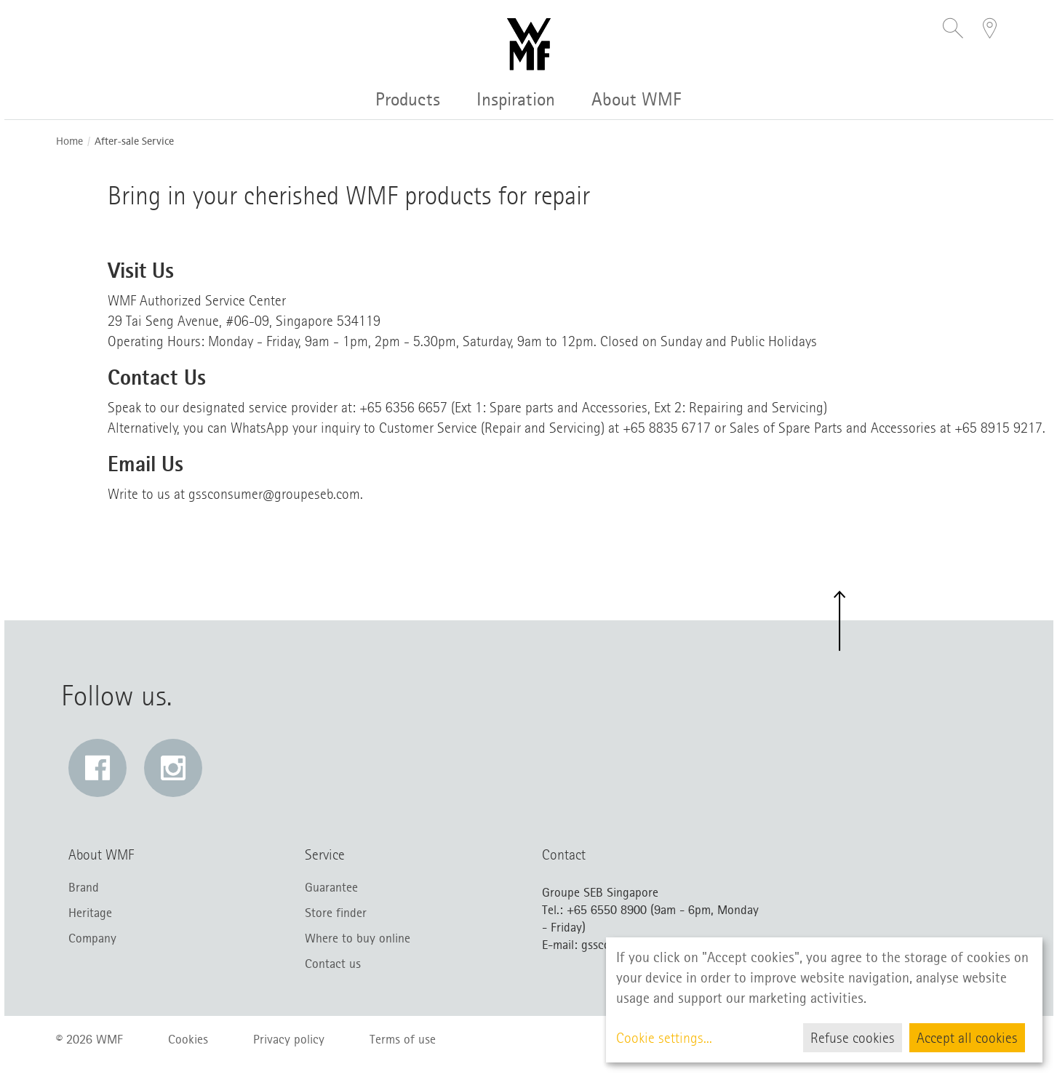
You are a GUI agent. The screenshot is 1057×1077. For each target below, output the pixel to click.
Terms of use (403, 1039)
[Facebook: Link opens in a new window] (97, 768)
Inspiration (515, 99)
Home (69, 141)
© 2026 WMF (89, 1039)
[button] (953, 29)
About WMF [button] (636, 99)
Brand (83, 887)
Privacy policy (288, 1039)
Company (92, 938)
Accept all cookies (967, 1038)
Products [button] (407, 99)
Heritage (90, 912)
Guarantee (331, 887)
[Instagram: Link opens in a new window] (173, 768)
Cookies (188, 1039)
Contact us (333, 963)
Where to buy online (357, 938)
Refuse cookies (852, 1038)
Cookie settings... (664, 1037)
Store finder (336, 912)
